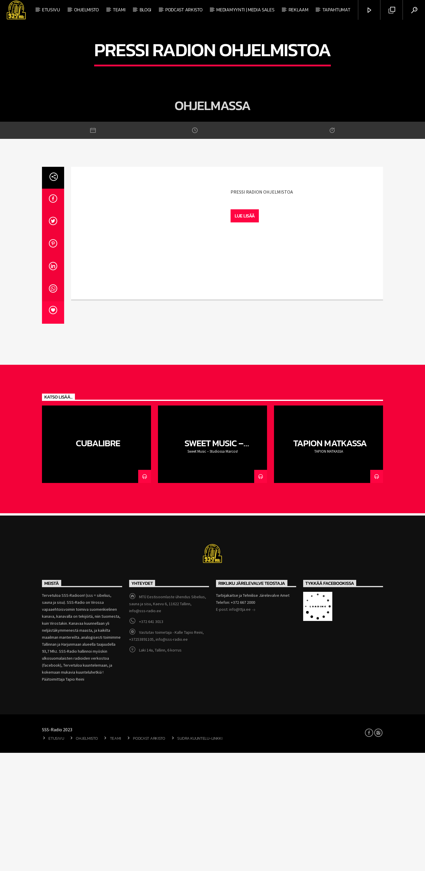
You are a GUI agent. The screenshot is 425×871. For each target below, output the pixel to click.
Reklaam (298, 9)
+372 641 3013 (151, 739)
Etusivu (51, 9)
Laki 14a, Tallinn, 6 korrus (160, 768)
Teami (119, 9)
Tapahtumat (336, 9)
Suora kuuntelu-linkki (199, 856)
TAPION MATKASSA (330, 561)
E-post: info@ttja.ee (236, 728)
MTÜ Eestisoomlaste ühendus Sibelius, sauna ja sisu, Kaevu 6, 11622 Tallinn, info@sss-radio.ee (167, 722)
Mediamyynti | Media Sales (245, 9)
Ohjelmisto (86, 9)
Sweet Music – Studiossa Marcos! (212, 566)
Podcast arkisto (183, 9)
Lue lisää (245, 333)
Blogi (145, 9)
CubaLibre (98, 561)
